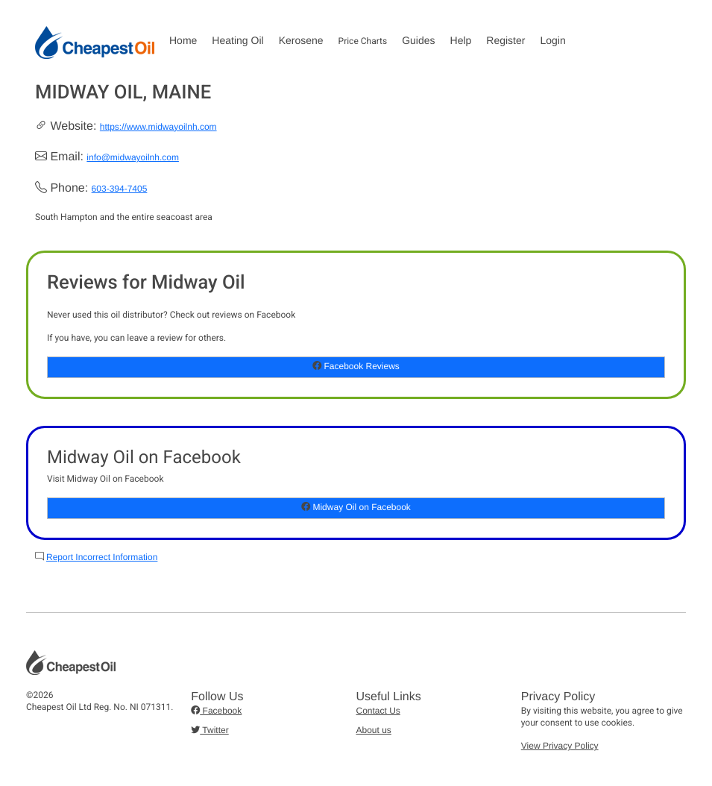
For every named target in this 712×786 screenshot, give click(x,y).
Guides (418, 40)
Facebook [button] (216, 710)
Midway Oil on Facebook (356, 507)
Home (183, 40)
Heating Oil (237, 40)
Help (461, 40)
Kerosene (301, 40)
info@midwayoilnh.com (132, 157)
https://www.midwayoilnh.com (158, 127)
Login (552, 40)
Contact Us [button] (378, 710)
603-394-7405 (120, 188)
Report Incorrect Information (101, 557)
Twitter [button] (209, 730)
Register (505, 40)
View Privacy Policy (560, 746)
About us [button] (373, 730)
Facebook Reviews (356, 366)
